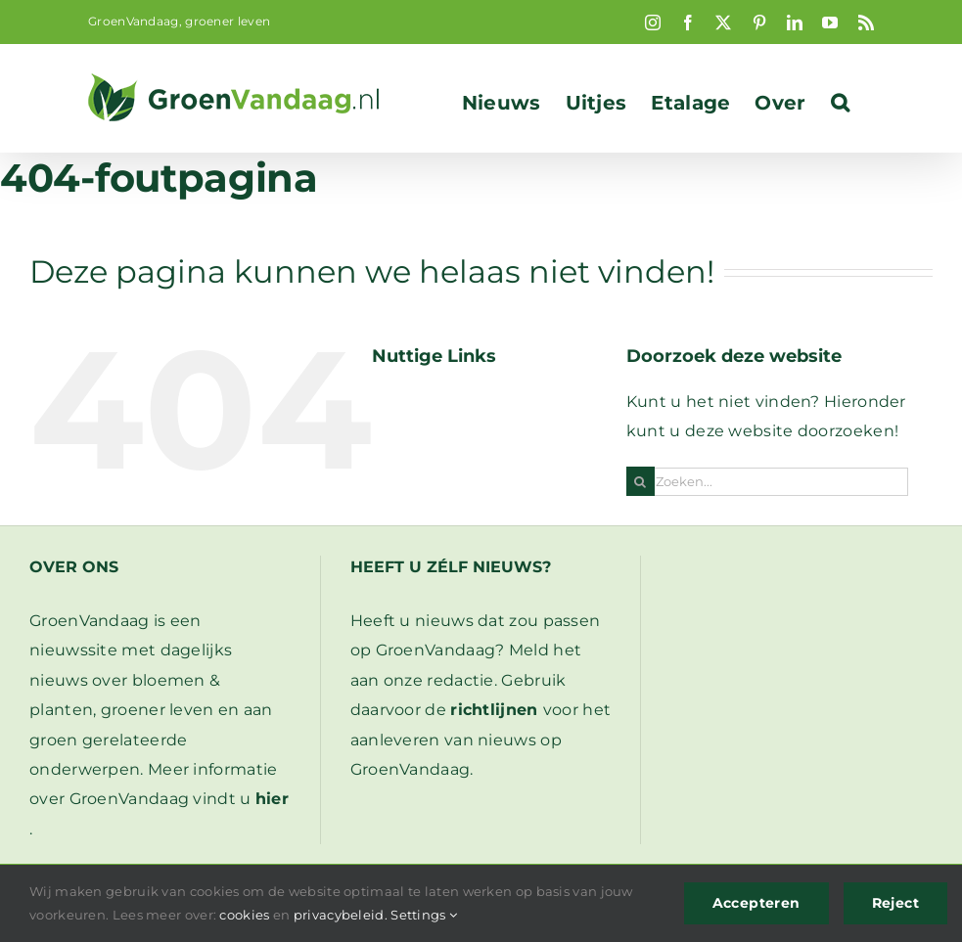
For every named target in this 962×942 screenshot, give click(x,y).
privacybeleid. (341, 914)
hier (272, 798)
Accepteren (756, 903)
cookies (244, 914)
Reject (895, 903)
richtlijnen (493, 709)
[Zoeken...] (767, 482)
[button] (840, 102)
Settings (423, 914)
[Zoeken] (640, 482)
